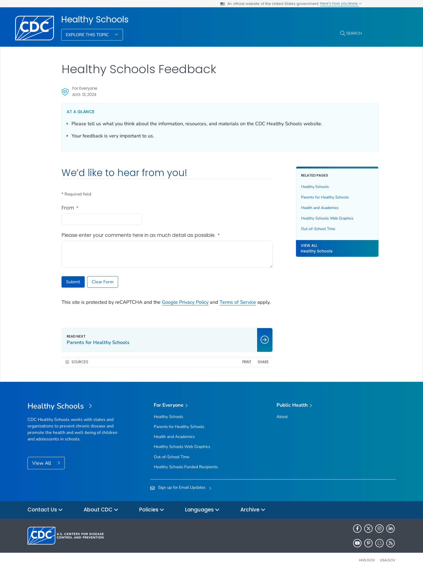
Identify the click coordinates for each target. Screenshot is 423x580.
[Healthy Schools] (74, 414)
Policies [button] (151, 517)
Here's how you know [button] (341, 3)
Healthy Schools (95, 19)
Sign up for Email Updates (181, 494)
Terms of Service (238, 302)
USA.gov (387, 567)
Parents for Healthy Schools (314, 197)
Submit (73, 282)
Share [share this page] (252, 369)
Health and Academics (309, 207)
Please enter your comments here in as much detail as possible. (141, 235)
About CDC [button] (101, 517)
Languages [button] (202, 517)
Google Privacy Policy (185, 302)
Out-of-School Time (307, 228)
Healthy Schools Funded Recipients (186, 474)
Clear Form (103, 282)
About (282, 424)
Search (354, 33)
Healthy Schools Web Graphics (316, 218)
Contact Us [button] (45, 517)
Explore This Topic (88, 35)
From (70, 208)
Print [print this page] (235, 369)
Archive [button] (252, 517)
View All (42, 470)
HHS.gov (367, 567)
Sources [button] (79, 369)
